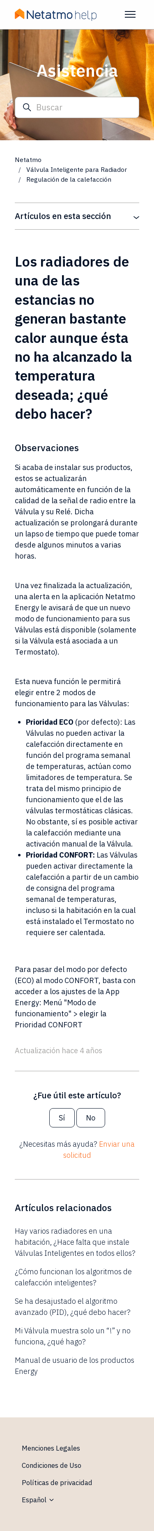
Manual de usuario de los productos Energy (74, 1365)
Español (38, 1499)
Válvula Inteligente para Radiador (77, 169)
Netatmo (28, 159)
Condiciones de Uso (51, 1465)
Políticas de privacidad (57, 1482)
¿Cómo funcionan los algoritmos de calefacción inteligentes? (73, 1277)
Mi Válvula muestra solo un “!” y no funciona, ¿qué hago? (73, 1336)
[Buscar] (77, 108)
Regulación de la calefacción (68, 179)
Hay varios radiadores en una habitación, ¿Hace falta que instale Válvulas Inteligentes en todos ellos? (75, 1242)
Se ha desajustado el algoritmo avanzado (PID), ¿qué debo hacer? (73, 1306)
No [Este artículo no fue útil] (90, 1118)
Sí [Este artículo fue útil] (62, 1118)
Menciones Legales (51, 1448)
